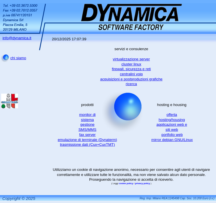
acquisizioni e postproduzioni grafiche (131, 79)
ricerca (131, 84)
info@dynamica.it (17, 38)
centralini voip (131, 74)
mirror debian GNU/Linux (172, 140)
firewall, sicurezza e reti (131, 69)
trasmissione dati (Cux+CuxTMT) (87, 144)
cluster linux (131, 64)
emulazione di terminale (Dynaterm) (87, 140)
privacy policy (142, 183)
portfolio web (172, 135)
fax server (87, 135)
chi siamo (18, 58)
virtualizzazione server (131, 59)
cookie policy (126, 183)
